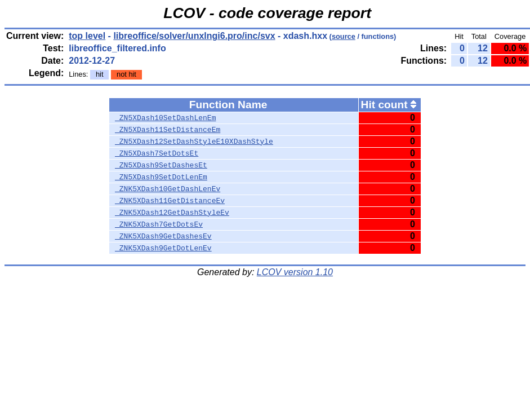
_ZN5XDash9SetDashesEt (161, 165)
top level (87, 36)
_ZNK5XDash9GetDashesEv (163, 236)
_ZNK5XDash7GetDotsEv (159, 224)
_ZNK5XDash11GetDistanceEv (170, 201)
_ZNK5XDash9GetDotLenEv (163, 248)
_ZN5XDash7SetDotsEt (156, 153)
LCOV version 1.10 (295, 272)
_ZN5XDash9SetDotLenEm (161, 177)
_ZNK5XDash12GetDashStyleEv (172, 213)
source (343, 36)
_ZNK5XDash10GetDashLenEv (167, 189)
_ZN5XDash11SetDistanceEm (167, 130)
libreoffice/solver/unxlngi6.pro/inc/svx (194, 36)
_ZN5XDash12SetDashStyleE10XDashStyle (194, 141)
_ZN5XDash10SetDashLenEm (165, 118)
